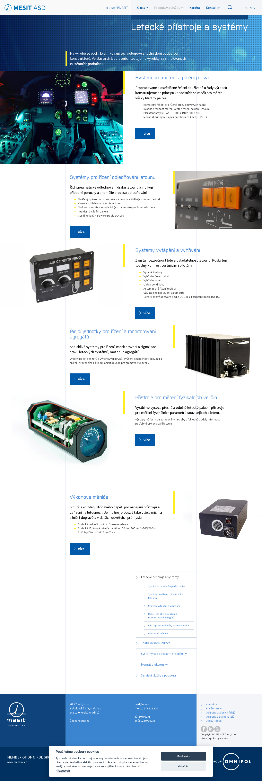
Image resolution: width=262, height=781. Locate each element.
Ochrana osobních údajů (220, 712)
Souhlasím (183, 756)
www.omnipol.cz (17, 762)
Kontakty (213, 7)
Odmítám (183, 766)
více (146, 133)
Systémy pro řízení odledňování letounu (112, 177)
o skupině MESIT (117, 7)
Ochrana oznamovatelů (220, 716)
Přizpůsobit (63, 770)
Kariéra (194, 7)
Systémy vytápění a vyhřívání (167, 250)
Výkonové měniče (89, 496)
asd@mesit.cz (144, 704)
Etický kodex (213, 721)
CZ (240, 8)
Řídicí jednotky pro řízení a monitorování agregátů (113, 333)
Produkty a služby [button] (168, 7)
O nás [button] (142, 7)
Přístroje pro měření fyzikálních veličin (176, 397)
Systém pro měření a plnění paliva (172, 77)
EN (245, 8)
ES (253, 8)
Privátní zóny (214, 708)
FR (249, 8)
